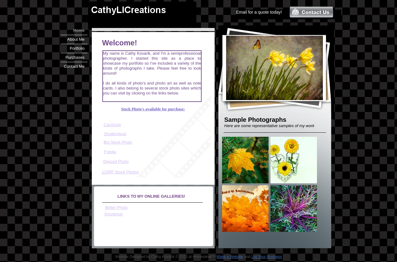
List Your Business (267, 257)
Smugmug (113, 214)
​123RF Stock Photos (120, 172)
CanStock (112, 124)
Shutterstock (115, 133)
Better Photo (116, 207)
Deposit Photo (116, 161)
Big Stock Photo (118, 142)
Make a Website (229, 257)
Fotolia (110, 151)
